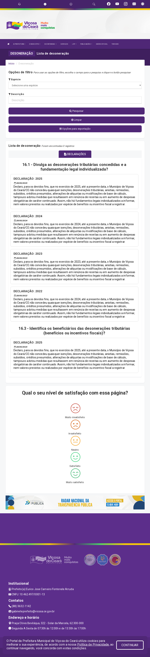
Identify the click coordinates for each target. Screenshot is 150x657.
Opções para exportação (74, 128)
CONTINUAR (129, 645)
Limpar (76, 119)
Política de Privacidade (93, 644)
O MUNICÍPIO (34, 44)
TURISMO (115, 44)
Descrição (16, 94)
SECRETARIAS (50, 44)
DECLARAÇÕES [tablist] (75, 154)
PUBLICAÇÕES (86, 44)
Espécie (14, 79)
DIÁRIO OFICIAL (102, 44)
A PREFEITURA (19, 44)
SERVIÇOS (64, 44)
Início (11, 63)
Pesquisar (76, 110)
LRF (74, 44)
